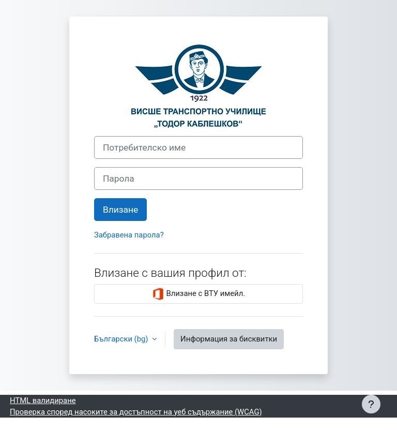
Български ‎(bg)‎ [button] (122, 339)
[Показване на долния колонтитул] (371, 404)
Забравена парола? (129, 235)
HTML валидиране (43, 400)
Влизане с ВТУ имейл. (198, 294)
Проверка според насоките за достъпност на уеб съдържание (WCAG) (136, 412)
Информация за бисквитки (228, 339)
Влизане (120, 209)
